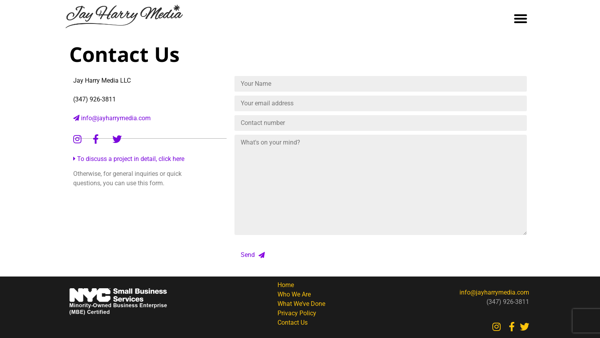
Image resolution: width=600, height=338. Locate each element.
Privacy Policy (296, 313)
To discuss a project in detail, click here (128, 159)
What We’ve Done (301, 303)
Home (285, 285)
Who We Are (294, 294)
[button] (520, 18)
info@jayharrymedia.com (112, 118)
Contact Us (292, 322)
